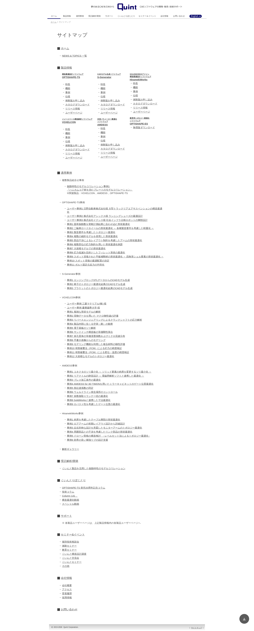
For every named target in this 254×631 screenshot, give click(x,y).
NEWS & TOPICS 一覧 (74, 55)
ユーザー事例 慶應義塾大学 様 (83, 307)
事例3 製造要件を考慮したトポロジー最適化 (91, 232)
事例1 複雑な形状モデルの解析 (84, 311)
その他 (65, 566)
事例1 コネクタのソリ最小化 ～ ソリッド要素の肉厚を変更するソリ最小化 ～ (109, 371)
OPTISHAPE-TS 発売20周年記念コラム (83, 487)
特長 (67, 84)
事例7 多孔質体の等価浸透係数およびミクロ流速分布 (96, 336)
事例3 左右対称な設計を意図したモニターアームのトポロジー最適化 (104, 427)
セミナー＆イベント (147, 16)
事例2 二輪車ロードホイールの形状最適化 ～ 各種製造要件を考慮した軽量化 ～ (110, 228)
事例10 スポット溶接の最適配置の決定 (88, 260)
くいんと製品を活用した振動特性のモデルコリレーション (93, 468)
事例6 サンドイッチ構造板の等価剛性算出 (90, 332)
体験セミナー (69, 545)
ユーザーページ (73, 112)
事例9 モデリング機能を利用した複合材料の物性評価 (96, 344)
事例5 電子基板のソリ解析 (81, 328)
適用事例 (80, 16)
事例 (67, 92)
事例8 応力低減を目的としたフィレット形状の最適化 (96, 252)
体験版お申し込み (75, 100)
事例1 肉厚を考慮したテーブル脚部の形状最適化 (93, 419)
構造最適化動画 (70, 499)
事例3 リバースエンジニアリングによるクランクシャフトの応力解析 (104, 319)
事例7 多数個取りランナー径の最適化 (87, 396)
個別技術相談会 (70, 541)
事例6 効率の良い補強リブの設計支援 (87, 439)
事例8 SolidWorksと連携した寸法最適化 (88, 400)
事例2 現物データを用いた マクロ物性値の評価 (92, 315)
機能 (67, 88)
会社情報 (164, 16)
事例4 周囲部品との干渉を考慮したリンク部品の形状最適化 (99, 431)
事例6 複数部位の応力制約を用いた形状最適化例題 (95, 244)
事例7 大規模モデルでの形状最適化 (86, 248)
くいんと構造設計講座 (74, 553)
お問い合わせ (179, 16)
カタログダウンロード (77, 104)
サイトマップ (196, 628)
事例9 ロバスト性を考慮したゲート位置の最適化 (93, 404)
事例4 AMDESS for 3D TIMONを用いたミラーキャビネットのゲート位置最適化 (110, 383)
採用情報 (67, 597)
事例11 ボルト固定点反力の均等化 (85, 264)
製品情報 (67, 16)
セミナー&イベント (73, 534)
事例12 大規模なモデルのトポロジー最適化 (90, 356)
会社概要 (67, 585)
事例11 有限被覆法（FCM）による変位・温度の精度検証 (98, 352)
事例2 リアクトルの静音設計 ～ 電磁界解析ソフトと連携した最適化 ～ (105, 375)
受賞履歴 (67, 593)
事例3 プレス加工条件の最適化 (84, 379)
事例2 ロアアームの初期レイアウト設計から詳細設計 (96, 423)
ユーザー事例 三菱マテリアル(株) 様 (86, 303)
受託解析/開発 (94, 16)
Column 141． (70, 495)
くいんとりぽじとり (126, 16)
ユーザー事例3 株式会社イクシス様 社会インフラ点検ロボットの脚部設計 (107, 220)
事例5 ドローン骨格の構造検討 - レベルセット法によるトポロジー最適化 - (108, 435)
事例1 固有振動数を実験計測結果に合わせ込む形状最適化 (98, 224)
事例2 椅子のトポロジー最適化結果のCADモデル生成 (96, 284)
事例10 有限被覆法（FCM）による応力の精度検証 (94, 348)
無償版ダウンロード (144, 127)
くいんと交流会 (70, 558)
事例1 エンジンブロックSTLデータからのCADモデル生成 (98, 280)
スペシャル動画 (70, 504)
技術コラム (68, 491)
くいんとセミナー (72, 562)
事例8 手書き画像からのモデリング (86, 340)
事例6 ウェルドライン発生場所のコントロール (92, 392)
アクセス (67, 589)
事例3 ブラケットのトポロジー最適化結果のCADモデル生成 (100, 288)
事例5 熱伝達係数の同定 (80, 388)
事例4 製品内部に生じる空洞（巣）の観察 (90, 323)
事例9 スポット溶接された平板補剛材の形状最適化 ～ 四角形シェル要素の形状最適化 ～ (115, 256)
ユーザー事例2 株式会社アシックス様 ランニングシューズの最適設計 (105, 216)
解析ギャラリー (70, 449)
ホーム (54, 16)
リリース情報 (72, 108)
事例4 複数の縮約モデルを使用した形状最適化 (92, 236)
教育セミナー (69, 549)
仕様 (67, 96)
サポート (109, 16)
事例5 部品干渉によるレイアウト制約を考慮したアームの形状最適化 (104, 240)
